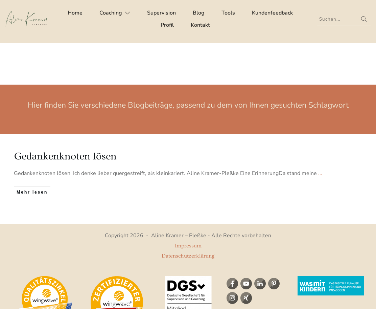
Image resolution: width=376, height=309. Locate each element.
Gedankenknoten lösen (65, 114)
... (320, 132)
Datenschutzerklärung (188, 214)
